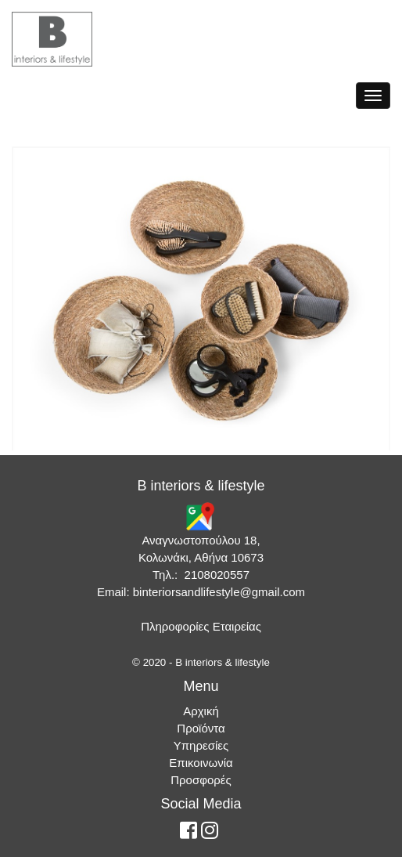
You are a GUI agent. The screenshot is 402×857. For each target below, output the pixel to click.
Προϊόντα (200, 728)
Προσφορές (200, 779)
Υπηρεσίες (201, 745)
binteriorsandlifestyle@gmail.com (219, 591)
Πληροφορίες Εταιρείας (201, 626)
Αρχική (201, 711)
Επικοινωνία (200, 762)
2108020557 (217, 574)
